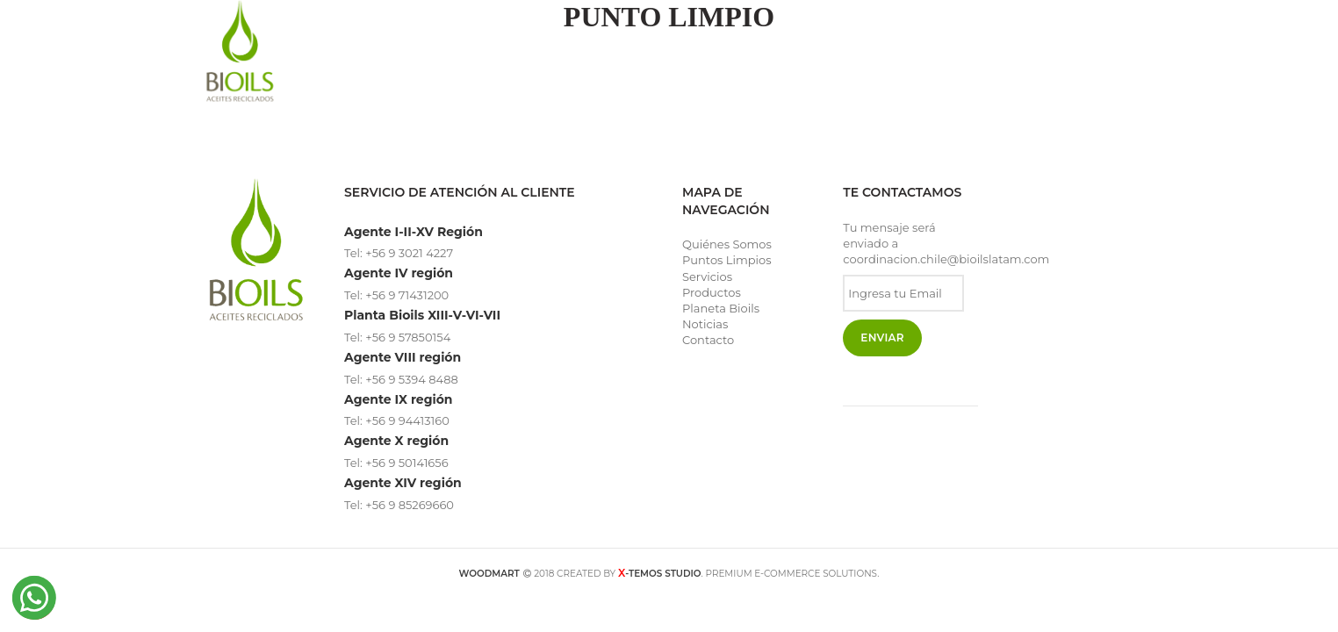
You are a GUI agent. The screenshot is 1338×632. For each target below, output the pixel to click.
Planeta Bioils (720, 308)
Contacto (708, 340)
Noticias (705, 324)
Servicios (707, 276)
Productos (711, 292)
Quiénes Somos (727, 244)
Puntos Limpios (727, 260)
